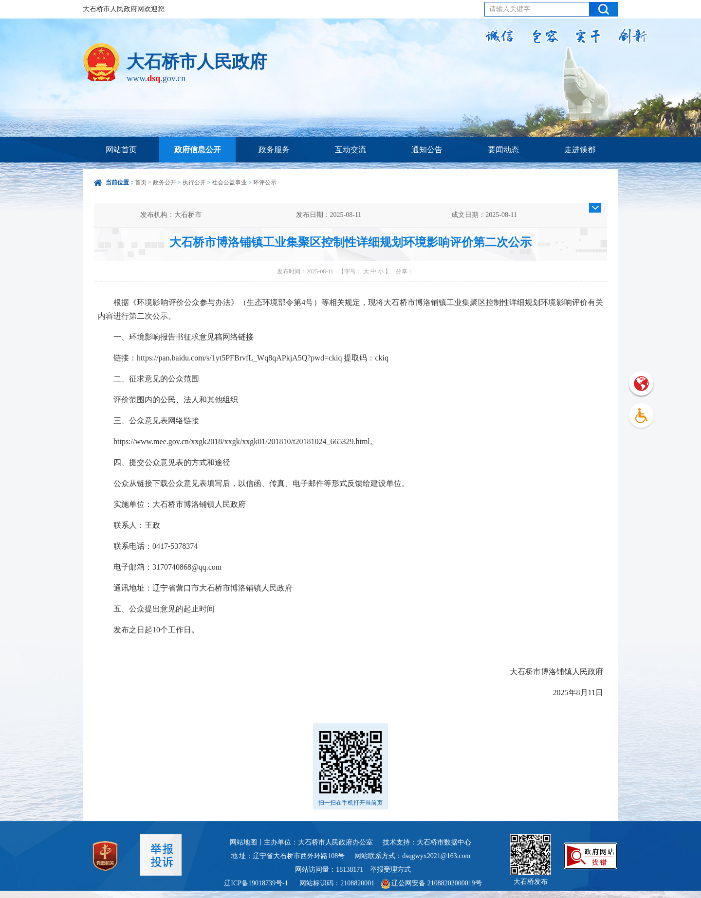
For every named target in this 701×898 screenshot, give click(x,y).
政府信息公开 (197, 149)
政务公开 (164, 182)
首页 (141, 182)
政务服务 (274, 149)
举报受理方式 (390, 869)
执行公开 (194, 182)
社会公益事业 (229, 182)
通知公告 (427, 149)
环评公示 (265, 182)
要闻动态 (503, 149)
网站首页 (121, 149)
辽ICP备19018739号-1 (257, 883)
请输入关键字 (509, 9)
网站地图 (243, 842)
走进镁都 (579, 149)
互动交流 (350, 149)
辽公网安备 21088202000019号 (431, 883)
